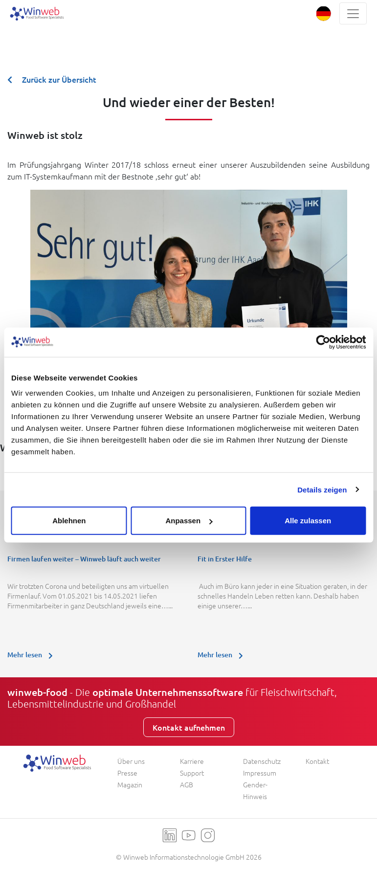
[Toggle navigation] (353, 13)
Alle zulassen (308, 520)
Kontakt (317, 761)
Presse (127, 773)
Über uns (131, 761)
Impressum (259, 773)
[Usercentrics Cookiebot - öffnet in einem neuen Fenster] (323, 342)
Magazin (129, 784)
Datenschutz (262, 761)
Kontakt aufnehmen (189, 727)
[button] (323, 13)
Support (192, 773)
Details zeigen (322, 489)
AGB (186, 784)
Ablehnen (69, 520)
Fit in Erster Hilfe (225, 558)
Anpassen (188, 520)
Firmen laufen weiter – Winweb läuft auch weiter (84, 558)
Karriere (192, 761)
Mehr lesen (32, 654)
